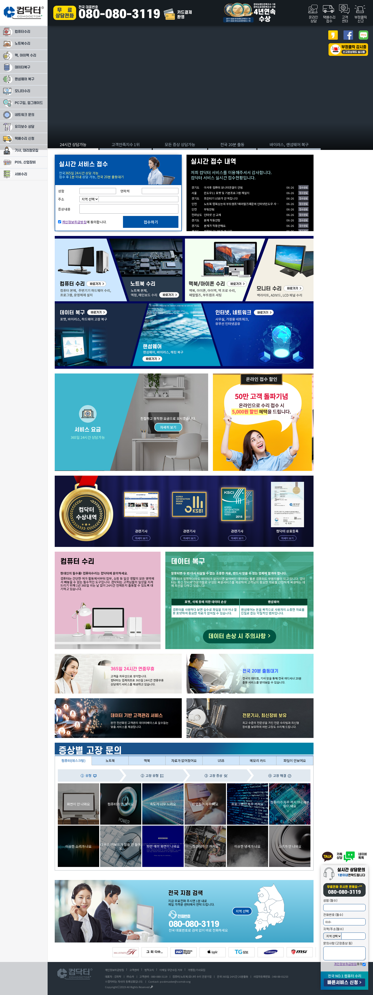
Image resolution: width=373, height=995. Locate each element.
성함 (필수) (330, 900)
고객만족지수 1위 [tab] (126, 144)
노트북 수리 (117, 241)
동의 (348, 964)
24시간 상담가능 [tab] (73, 144)
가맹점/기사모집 (196, 970)
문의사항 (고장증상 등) (337, 943)
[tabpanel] (186, 75)
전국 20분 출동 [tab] (232, 144)
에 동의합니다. (84, 222)
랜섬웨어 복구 (142, 305)
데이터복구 (62, 305)
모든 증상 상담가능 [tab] (180, 144)
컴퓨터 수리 (63, 241)
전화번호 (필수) (333, 915)
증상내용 (64, 209)
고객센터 (134, 970)
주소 (61, 199)
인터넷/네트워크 (213, 305)
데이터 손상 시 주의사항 (239, 636)
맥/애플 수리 (193, 241)
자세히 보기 (168, 427)
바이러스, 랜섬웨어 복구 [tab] (289, 144)
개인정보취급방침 (345, 964)
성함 (61, 191)
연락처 (125, 191)
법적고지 (149, 970)
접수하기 (151, 222)
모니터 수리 (253, 241)
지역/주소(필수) (333, 929)
